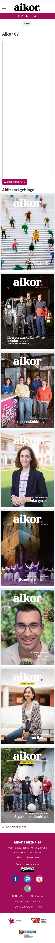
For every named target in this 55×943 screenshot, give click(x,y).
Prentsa (27, 16)
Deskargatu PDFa (14, 181)
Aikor (27, 23)
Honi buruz (18, 896)
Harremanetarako (23, 907)
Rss (40, 907)
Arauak (36, 901)
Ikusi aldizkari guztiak (15, 827)
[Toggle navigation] (4, 7)
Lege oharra (36, 896)
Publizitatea (21, 901)
